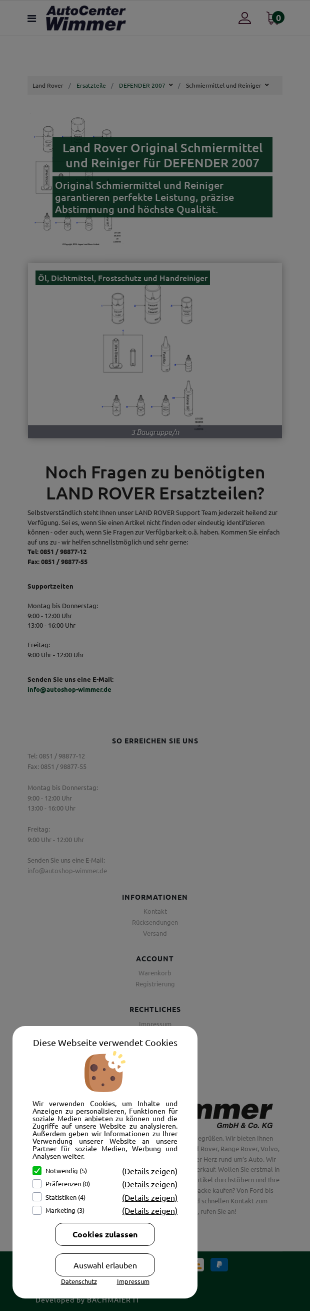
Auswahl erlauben (105, 1265)
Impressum (133, 1281)
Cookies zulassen (105, 1234)
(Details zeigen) (150, 1171)
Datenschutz (79, 1281)
